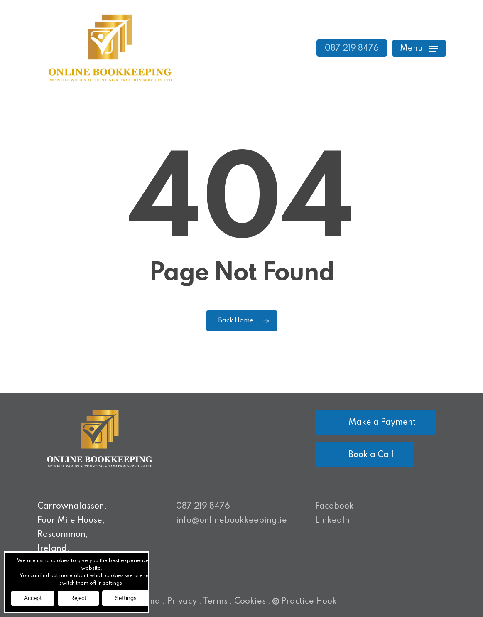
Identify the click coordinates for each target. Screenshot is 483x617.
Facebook (334, 506)
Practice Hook (304, 601)
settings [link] (112, 583)
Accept (33, 598)
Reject (78, 598)
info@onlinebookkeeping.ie (231, 520)
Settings (126, 598)
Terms (215, 601)
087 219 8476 (203, 506)
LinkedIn (332, 520)
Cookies (250, 601)
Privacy (182, 601)
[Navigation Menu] (419, 48)
